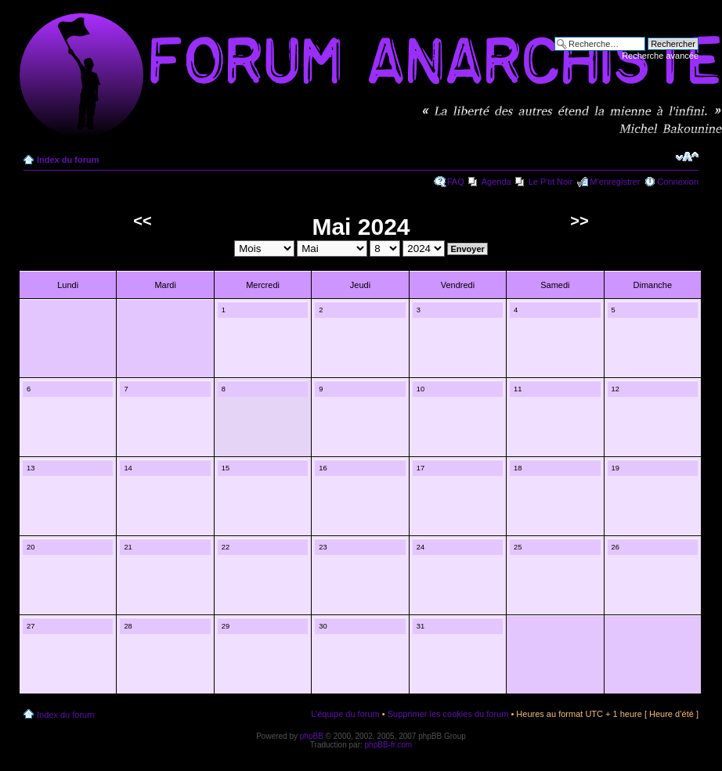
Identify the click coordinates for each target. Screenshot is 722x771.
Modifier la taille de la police (687, 157)
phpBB (311, 736)
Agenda (496, 181)
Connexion (678, 181)
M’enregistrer (615, 181)
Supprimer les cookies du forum (448, 714)
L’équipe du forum (345, 714)
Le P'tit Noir (551, 181)
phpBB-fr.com (389, 744)
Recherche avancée (660, 55)
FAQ (455, 181)
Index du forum (68, 159)
